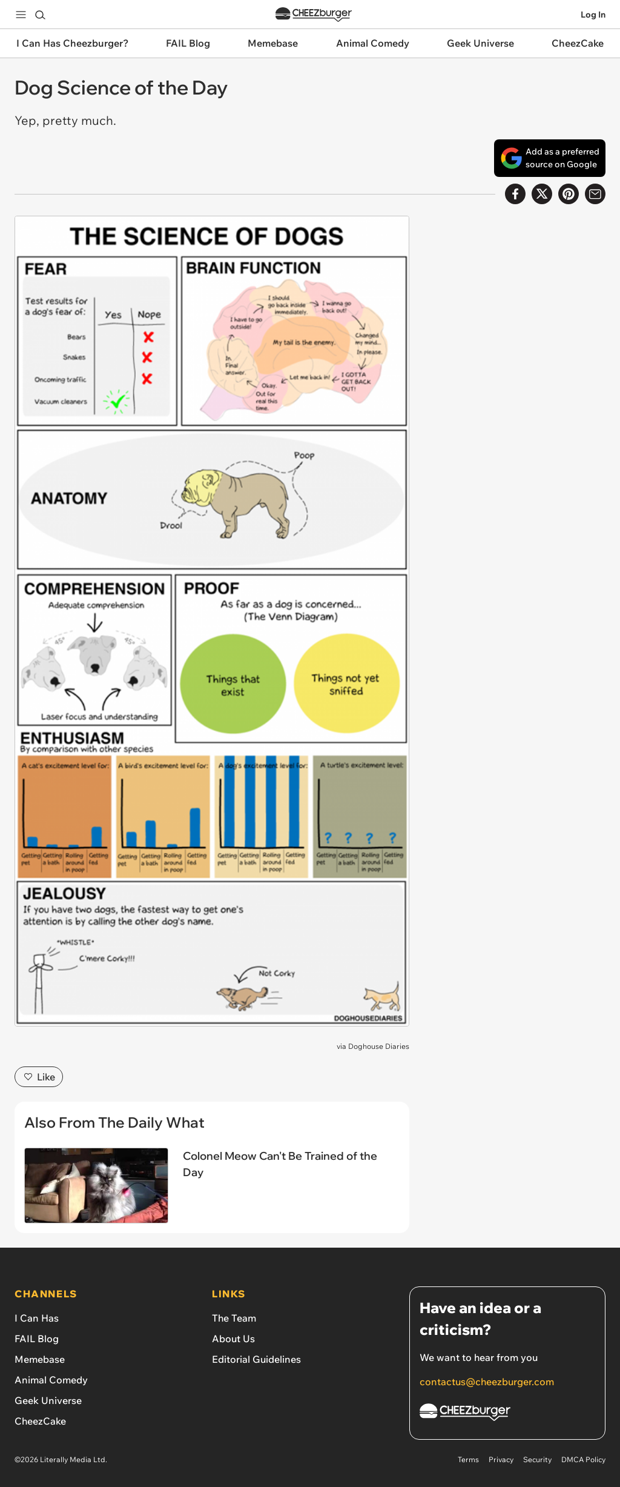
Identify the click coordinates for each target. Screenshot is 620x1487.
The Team (234, 1318)
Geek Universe (48, 1400)
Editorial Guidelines (256, 1359)
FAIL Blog (37, 1338)
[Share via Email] (595, 194)
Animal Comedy (51, 1380)
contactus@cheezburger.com (487, 1382)
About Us (233, 1338)
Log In (593, 14)
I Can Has (37, 1318)
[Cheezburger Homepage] (507, 1414)
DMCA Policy (583, 1459)
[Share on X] (542, 194)
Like (38, 1077)
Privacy (501, 1459)
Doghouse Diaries (378, 1046)
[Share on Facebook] (515, 194)
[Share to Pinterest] (568, 194)
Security (537, 1459)
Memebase (40, 1359)
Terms (468, 1459)
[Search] (40, 14)
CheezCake (40, 1421)
